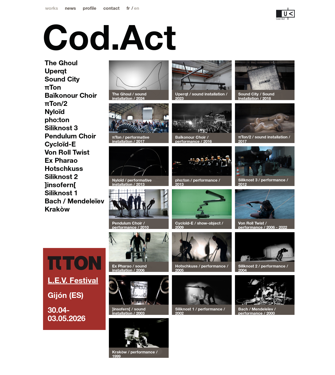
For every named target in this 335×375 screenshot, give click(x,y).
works (51, 8)
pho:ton (57, 119)
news (70, 8)
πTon (53, 87)
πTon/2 (56, 103)
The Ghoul (61, 62)
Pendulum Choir (70, 135)
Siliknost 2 (61, 176)
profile (89, 8)
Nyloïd (55, 111)
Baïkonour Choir (71, 95)
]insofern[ (60, 184)
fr (128, 8)
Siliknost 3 (61, 127)
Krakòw (57, 209)
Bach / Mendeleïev (74, 200)
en (136, 8)
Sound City (62, 79)
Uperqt (56, 70)
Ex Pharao (61, 160)
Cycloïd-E (60, 144)
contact (111, 8)
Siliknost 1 (61, 192)
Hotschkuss (64, 168)
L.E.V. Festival (73, 280)
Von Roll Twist (67, 152)
